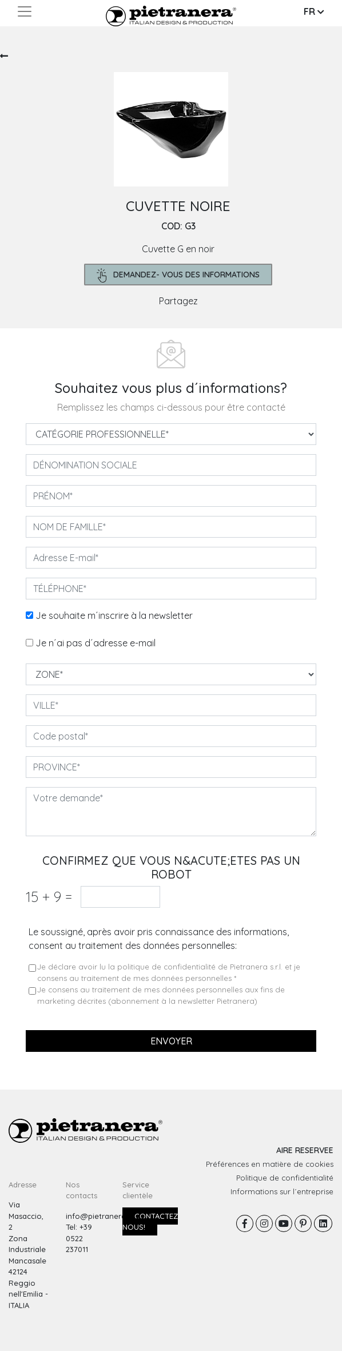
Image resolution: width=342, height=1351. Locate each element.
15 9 (49, 896)
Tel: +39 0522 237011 (79, 1238)
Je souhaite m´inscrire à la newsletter (114, 615)
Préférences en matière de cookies (269, 1164)
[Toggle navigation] (25, 11)
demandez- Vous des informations (178, 275)
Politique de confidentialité (284, 1177)
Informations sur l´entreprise (281, 1191)
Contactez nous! (150, 1221)
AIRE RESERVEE (304, 1150)
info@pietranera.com (104, 1216)
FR (314, 11)
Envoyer (171, 1041)
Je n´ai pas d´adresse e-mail (95, 643)
